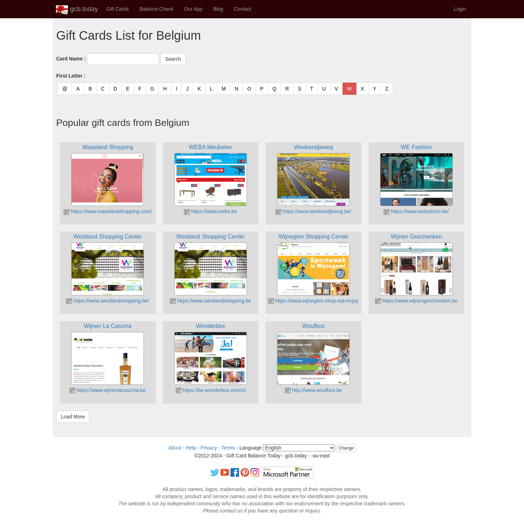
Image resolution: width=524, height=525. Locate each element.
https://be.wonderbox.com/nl (211, 390)
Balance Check (156, 9)
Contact (242, 9)
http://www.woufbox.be (313, 390)
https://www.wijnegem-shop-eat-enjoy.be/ (317, 301)
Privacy (208, 448)
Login (460, 9)
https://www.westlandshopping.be (210, 301)
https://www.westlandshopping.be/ (107, 301)
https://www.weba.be (210, 211)
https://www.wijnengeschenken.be (416, 301)
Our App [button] (193, 9)
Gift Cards (117, 9)
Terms (228, 448)
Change (346, 448)
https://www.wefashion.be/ (416, 211)
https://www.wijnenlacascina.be (107, 390)
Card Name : (71, 59)
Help (191, 448)
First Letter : (71, 76)
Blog (218, 9)
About (174, 448)
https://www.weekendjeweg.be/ (313, 211)
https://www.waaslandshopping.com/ (108, 211)
